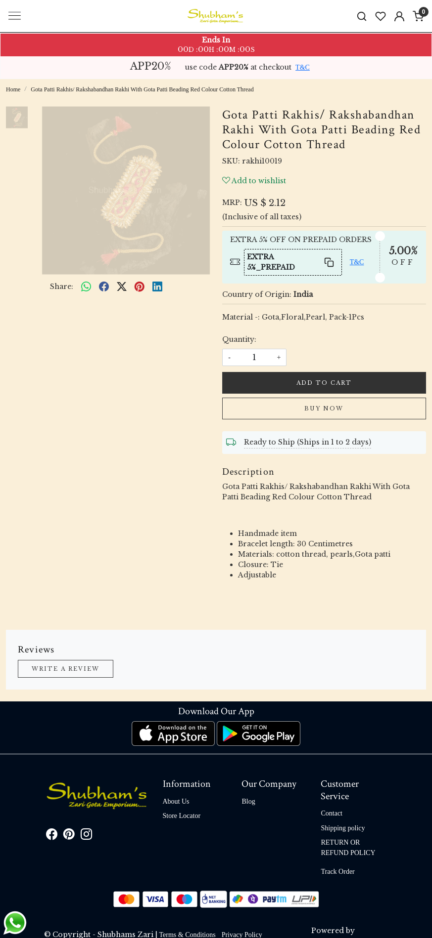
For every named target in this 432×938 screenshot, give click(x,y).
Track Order (337, 871)
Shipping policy (343, 828)
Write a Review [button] (65, 668)
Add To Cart (324, 382)
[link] (361, 16)
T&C (302, 67)
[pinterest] (139, 287)
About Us (176, 801)
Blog (248, 801)
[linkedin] (157, 287)
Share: (61, 286)
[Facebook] (51, 836)
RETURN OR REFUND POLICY (348, 847)
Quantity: (239, 339)
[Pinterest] (69, 836)
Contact (331, 813)
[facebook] (104, 287)
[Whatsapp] (86, 287)
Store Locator (182, 815)
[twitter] (122, 287)
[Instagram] (86, 836)
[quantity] (254, 357)
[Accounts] (399, 16)
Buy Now (323, 408)
